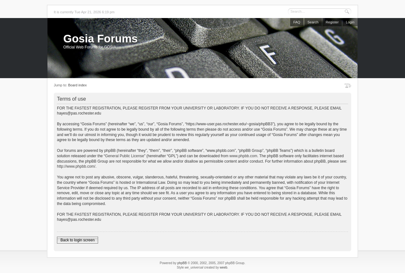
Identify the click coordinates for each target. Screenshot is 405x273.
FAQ (296, 22)
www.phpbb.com (243, 156)
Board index (77, 85)
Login (350, 22)
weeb (223, 267)
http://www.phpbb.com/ (76, 166)
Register (332, 22)
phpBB (182, 263)
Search (313, 22)
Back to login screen (77, 240)
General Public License (124, 156)
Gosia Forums (100, 38)
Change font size (348, 85)
